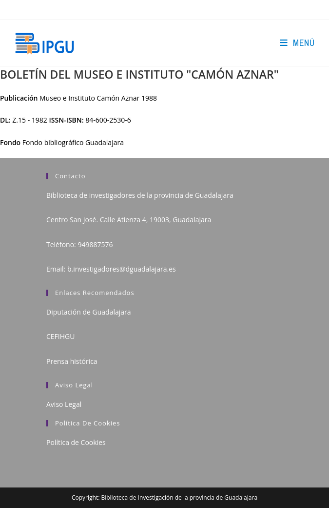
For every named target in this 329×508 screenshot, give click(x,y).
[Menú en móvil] (297, 43)
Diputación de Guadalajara (88, 312)
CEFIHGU (60, 336)
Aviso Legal (63, 404)
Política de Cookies (76, 442)
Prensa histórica (71, 361)
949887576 (95, 244)
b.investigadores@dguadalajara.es (121, 269)
